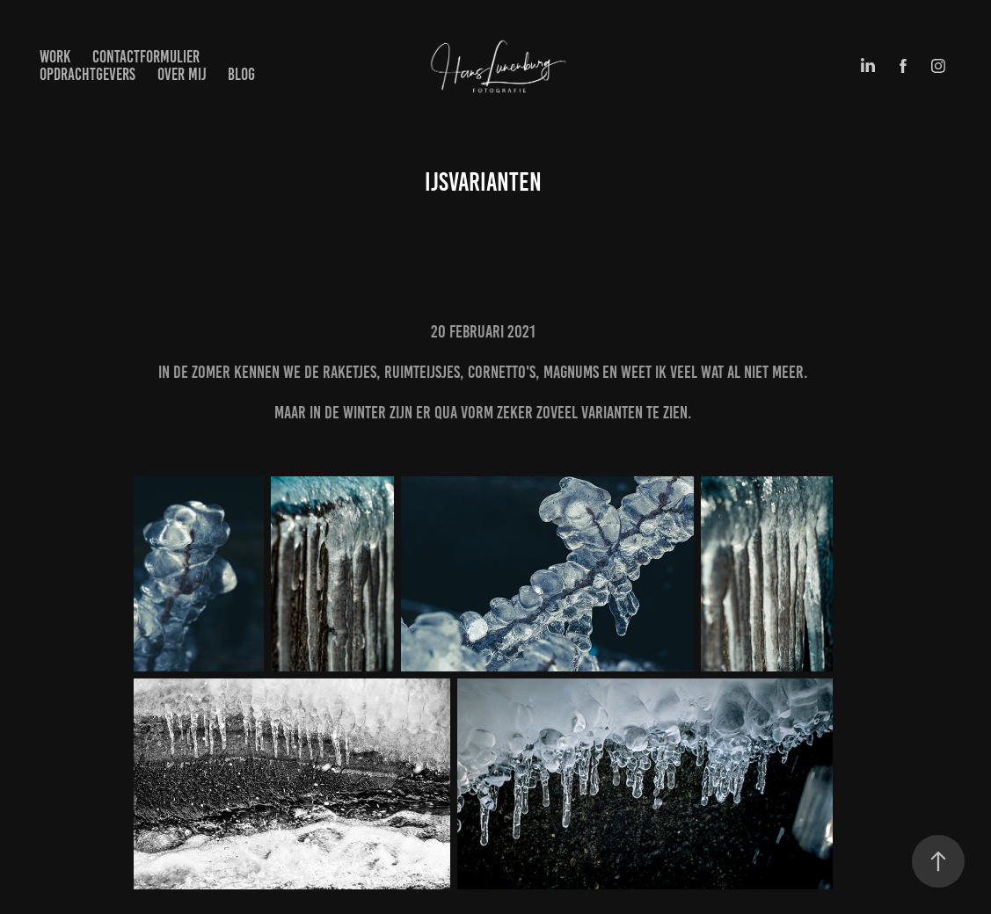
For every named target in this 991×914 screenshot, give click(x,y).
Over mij (182, 74)
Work (55, 56)
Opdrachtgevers (87, 74)
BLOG (241, 74)
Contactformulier (146, 56)
